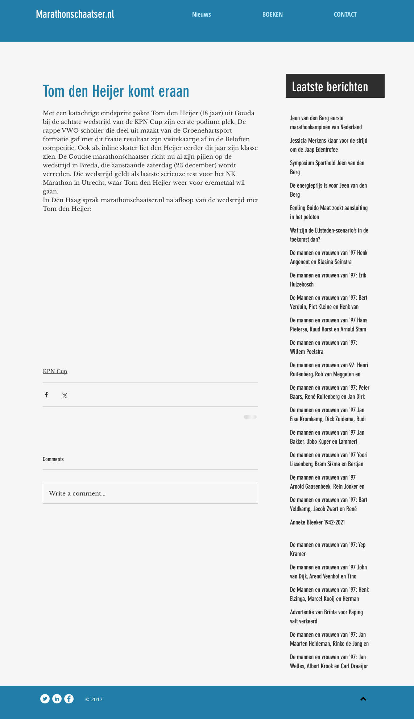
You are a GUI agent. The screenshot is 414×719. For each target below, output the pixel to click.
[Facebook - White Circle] (69, 698)
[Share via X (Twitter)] (64, 394)
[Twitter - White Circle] (45, 698)
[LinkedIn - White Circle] (57, 698)
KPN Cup (55, 371)
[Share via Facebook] (46, 394)
